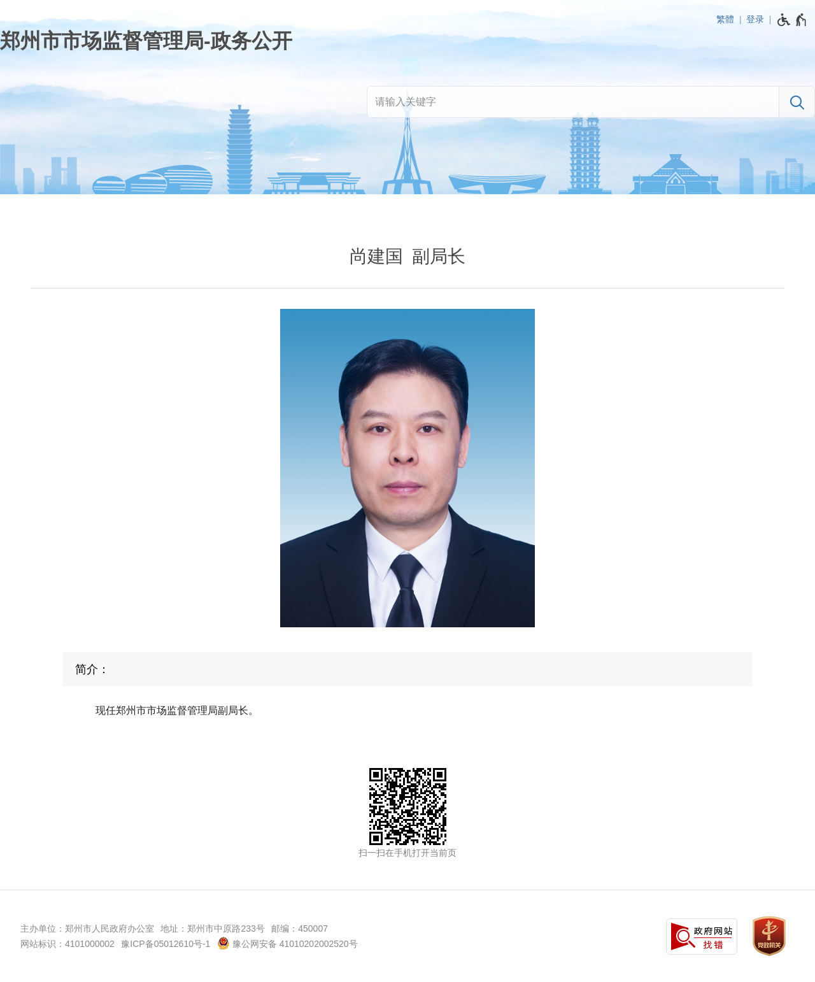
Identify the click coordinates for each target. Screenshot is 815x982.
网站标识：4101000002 (67, 944)
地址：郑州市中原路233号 (212, 928)
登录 (755, 19)
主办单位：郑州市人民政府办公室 (87, 928)
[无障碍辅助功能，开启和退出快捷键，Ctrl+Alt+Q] (792, 19)
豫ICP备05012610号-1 (165, 944)
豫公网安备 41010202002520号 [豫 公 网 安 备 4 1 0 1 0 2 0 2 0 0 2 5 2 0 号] (287, 943)
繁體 (725, 19)
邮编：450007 (299, 928)
